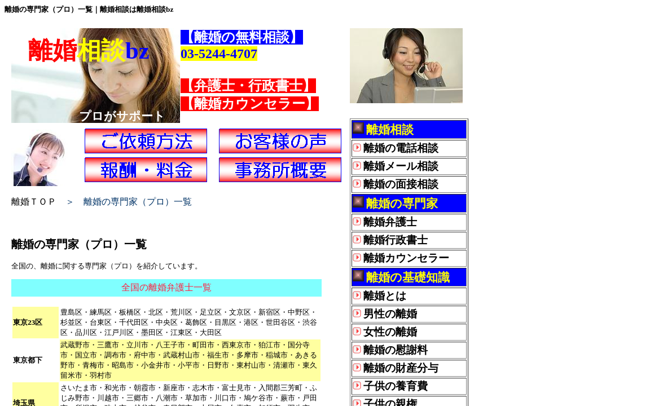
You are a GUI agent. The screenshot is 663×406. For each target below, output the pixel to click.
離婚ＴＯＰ (33, 201)
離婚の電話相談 (400, 148)
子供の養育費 (395, 386)
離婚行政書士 (395, 240)
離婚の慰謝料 (395, 350)
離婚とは (384, 296)
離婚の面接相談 (400, 184)
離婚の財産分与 (400, 368)
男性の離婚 (390, 314)
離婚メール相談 (400, 166)
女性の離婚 (390, 332)
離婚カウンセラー (406, 258)
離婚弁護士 (390, 222)
